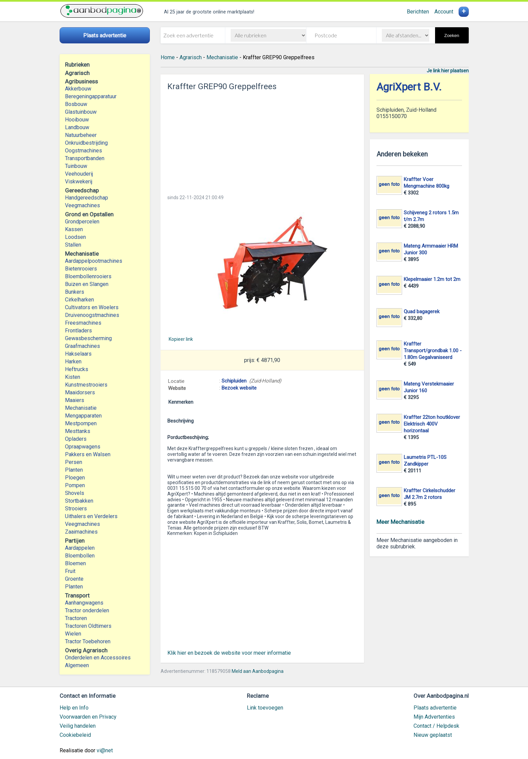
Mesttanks (77, 431)
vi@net (105, 750)
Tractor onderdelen (87, 610)
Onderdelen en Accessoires (98, 657)
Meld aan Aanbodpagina (258, 671)
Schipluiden (234, 381)
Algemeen (77, 665)
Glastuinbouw (81, 112)
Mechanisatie (81, 408)
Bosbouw (76, 104)
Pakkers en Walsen (87, 454)
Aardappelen (80, 548)
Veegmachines (82, 205)
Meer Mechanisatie (400, 521)
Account (443, 11)
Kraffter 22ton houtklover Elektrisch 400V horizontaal (432, 424)
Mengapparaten (83, 415)
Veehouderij (79, 174)
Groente (74, 579)
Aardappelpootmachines (93, 261)
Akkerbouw (78, 88)
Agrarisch (190, 57)
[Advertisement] (262, 141)
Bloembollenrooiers (88, 276)
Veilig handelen (78, 726)
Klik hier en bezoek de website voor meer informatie (229, 653)
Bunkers (74, 292)
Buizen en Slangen (86, 284)
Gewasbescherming (88, 338)
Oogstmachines (83, 150)
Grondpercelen (82, 221)
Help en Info (74, 707)
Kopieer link (181, 339)
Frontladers (78, 330)
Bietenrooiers (81, 268)
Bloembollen (80, 555)
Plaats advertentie (435, 707)
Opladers (76, 439)
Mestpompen (81, 423)
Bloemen (75, 563)
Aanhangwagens (84, 603)
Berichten (418, 11)
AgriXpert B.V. (409, 87)
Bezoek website (239, 388)
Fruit (70, 571)
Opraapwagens (82, 446)
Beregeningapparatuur (91, 96)
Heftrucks (76, 369)
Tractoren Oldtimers (89, 626)
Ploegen (75, 477)
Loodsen (75, 237)
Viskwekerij (78, 181)
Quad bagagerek (421, 312)
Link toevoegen (265, 707)
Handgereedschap (86, 197)
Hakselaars (78, 354)
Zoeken (451, 35)
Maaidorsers (80, 392)
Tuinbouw (76, 166)
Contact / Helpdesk (436, 726)
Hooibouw (77, 119)
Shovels (74, 493)
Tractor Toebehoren (87, 641)
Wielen (73, 633)
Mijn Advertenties (434, 717)
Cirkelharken (79, 299)
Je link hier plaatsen (448, 70)
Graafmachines (82, 346)
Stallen (73, 245)
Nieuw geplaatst (433, 735)
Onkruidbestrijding (86, 143)
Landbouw (77, 127)
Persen (73, 462)
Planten (74, 470)
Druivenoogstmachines (92, 315)
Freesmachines (83, 323)
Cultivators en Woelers (92, 307)
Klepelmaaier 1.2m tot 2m (432, 279)
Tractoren (76, 618)
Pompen (75, 485)
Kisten (72, 377)
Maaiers (74, 400)
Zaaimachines (81, 532)
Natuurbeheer (81, 135)
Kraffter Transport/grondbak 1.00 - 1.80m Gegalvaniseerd (433, 350)
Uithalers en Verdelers (91, 516)
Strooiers (76, 508)
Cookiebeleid (75, 735)
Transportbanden (84, 158)
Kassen (74, 229)
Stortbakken (79, 501)
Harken (73, 361)
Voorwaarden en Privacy (88, 717)
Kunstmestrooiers (86, 385)
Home (168, 57)
